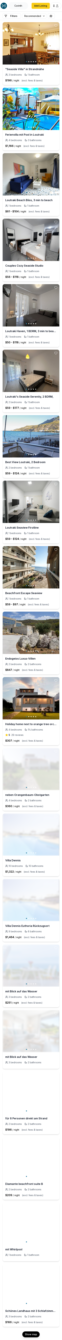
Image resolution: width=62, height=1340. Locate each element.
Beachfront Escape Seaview (23, 593)
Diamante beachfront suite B (24, 1184)
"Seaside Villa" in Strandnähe (24, 69)
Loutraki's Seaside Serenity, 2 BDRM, (29, 396)
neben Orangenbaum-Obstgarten (27, 795)
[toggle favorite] (55, 25)
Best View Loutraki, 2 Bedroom (25, 462)
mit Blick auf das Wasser (21, 991)
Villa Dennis (13, 860)
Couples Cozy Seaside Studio (24, 265)
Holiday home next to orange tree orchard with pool (31, 724)
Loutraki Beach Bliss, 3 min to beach (29, 200)
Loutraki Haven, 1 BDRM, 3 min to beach (31, 331)
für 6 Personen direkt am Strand (26, 1118)
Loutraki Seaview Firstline (22, 527)
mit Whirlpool (13, 1249)
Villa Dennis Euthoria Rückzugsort (27, 926)
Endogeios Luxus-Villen (20, 658)
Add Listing (40, 5)
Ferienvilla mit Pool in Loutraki (24, 134)
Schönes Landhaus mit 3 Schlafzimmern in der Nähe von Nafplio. (31, 1311)
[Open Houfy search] (18, 5)
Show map (31, 1334)
